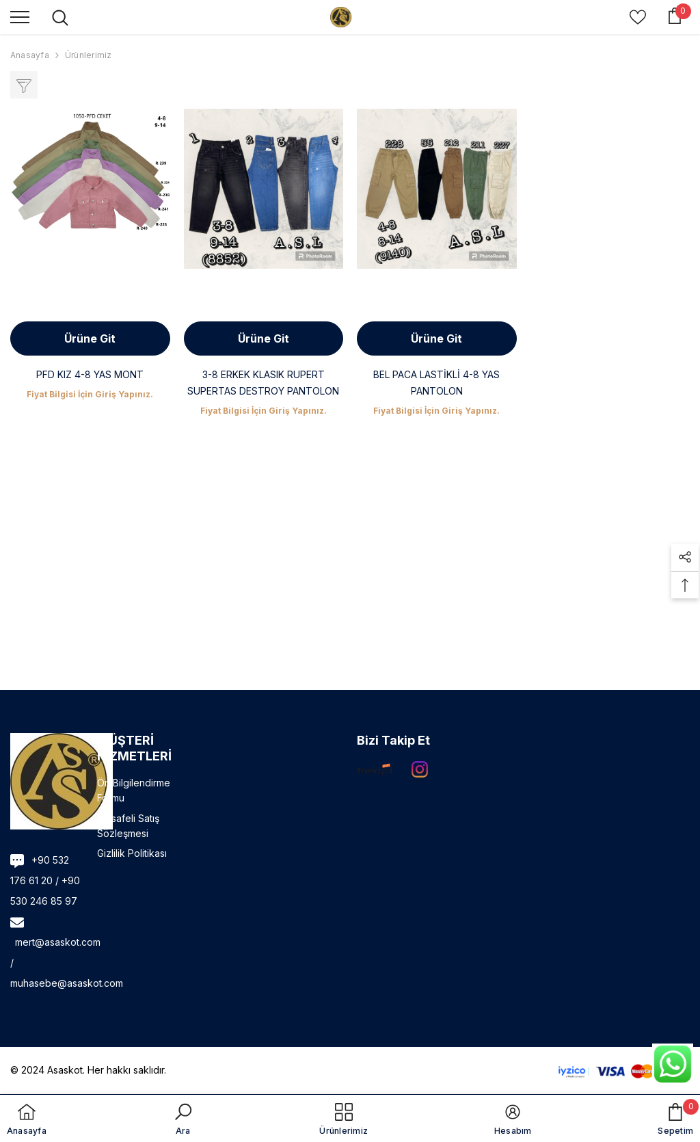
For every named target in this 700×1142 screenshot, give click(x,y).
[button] (685, 557)
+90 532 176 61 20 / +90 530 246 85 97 (45, 880)
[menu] (19, 16)
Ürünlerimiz (88, 55)
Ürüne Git (90, 338)
